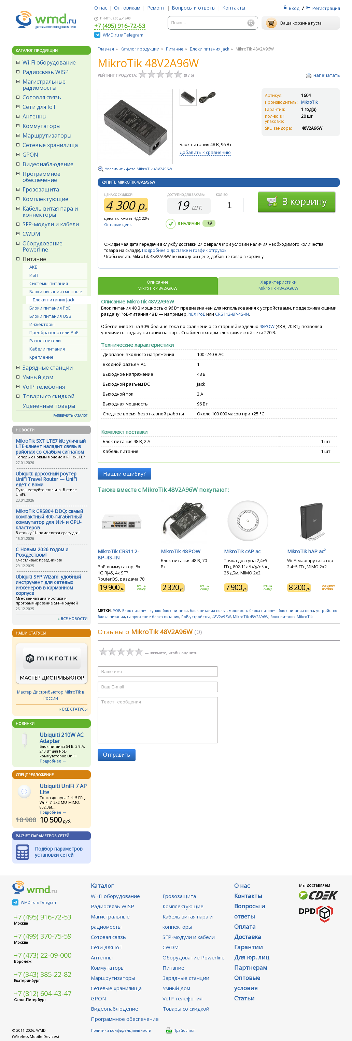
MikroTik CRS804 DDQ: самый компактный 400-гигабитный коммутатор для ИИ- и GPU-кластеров (49, 519)
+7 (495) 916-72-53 (119, 26)
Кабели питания (47, 349)
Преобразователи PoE (54, 332)
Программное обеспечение (41, 177)
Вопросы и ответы (193, 7)
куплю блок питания (169, 610)
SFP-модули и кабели (51, 224)
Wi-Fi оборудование (49, 62)
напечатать (326, 75)
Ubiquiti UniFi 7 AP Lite (63, 789)
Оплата (245, 926)
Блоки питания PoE (50, 308)
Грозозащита (41, 189)
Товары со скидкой (48, 396)
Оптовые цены (118, 224)
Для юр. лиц (251, 957)
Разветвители (45, 341)
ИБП (33, 275)
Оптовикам (127, 7)
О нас (100, 7)
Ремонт (156, 7)
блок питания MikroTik (291, 616)
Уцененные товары (49, 406)
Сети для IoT (39, 107)
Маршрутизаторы (47, 135)
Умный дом (38, 377)
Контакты (233, 7)
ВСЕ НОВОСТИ (74, 618)
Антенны (34, 116)
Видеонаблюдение (48, 164)
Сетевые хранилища (50, 145)
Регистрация (326, 8)
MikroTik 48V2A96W (250, 616)
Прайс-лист (180, 1030)
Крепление (41, 357)
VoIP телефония (44, 386)
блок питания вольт (208, 610)
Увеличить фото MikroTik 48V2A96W (138, 168)
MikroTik (309, 102)
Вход (294, 8)
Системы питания (48, 283)
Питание (34, 259)
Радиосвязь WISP (46, 72)
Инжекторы (42, 324)
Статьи (244, 998)
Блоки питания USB (50, 316)
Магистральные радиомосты (44, 84)
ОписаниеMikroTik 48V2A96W (158, 285)
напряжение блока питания (153, 616)
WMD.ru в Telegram (123, 35)
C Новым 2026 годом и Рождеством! (42, 552)
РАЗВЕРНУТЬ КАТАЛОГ (70, 415)
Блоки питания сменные (55, 291)
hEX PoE (196, 314)
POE (116, 610)
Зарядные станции (48, 367)
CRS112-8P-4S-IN (232, 314)
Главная (106, 49)
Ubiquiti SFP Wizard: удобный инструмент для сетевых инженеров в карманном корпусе (48, 584)
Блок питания (134, 610)
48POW (267, 326)
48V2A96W (221, 616)
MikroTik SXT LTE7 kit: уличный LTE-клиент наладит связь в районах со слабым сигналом (51, 446)
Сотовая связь (42, 97)
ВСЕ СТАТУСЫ (74, 709)
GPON (30, 154)
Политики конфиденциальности (121, 1030)
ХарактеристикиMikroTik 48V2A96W (278, 285)
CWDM (31, 234)
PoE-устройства (195, 616)
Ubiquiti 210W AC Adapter (62, 738)
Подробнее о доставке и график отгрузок (184, 250)
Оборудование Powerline (42, 246)
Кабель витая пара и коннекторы (50, 211)
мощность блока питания (253, 610)
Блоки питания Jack (53, 300)
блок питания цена (296, 610)
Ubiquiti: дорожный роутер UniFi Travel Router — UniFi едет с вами (46, 479)
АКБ (33, 267)
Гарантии (248, 947)
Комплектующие (45, 199)
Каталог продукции (140, 49)
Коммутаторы (41, 126)
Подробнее (50, 761)
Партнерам (250, 967)
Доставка (247, 937)
